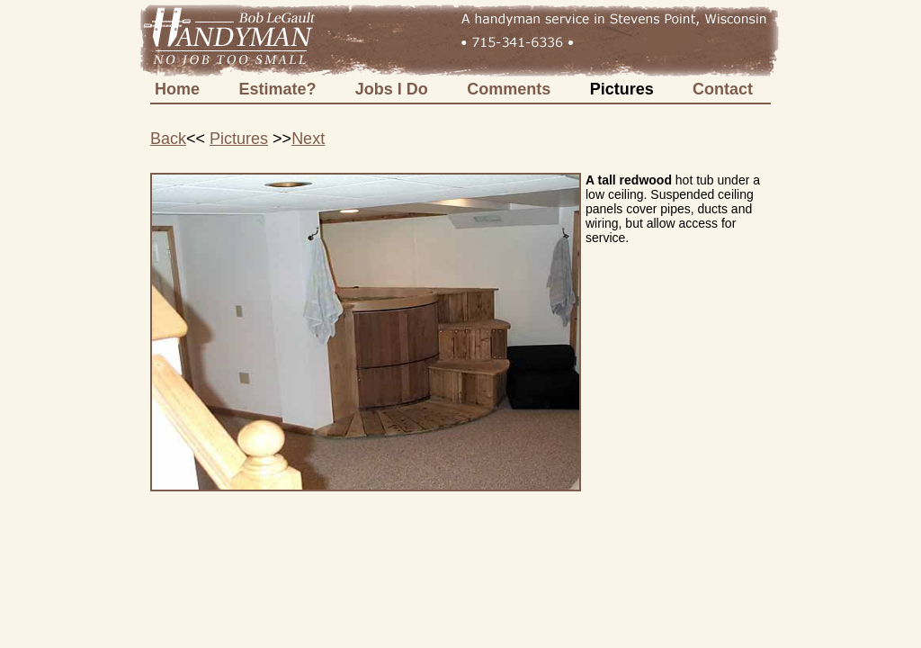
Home (177, 89)
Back (168, 139)
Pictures (622, 89)
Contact (723, 89)
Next (308, 139)
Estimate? (277, 89)
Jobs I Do (391, 89)
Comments (508, 89)
